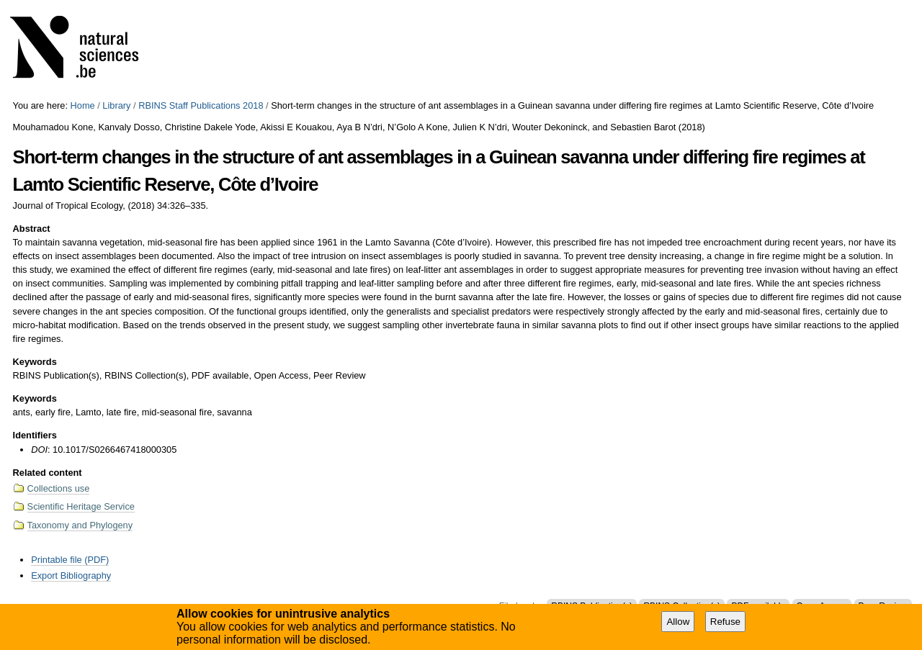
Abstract (31, 228)
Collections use (58, 488)
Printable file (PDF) (70, 559)
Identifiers (35, 435)
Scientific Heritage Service (81, 506)
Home (83, 105)
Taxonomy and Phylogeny (80, 525)
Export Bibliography (71, 575)
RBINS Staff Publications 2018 (200, 105)
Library (116, 105)
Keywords (35, 361)
